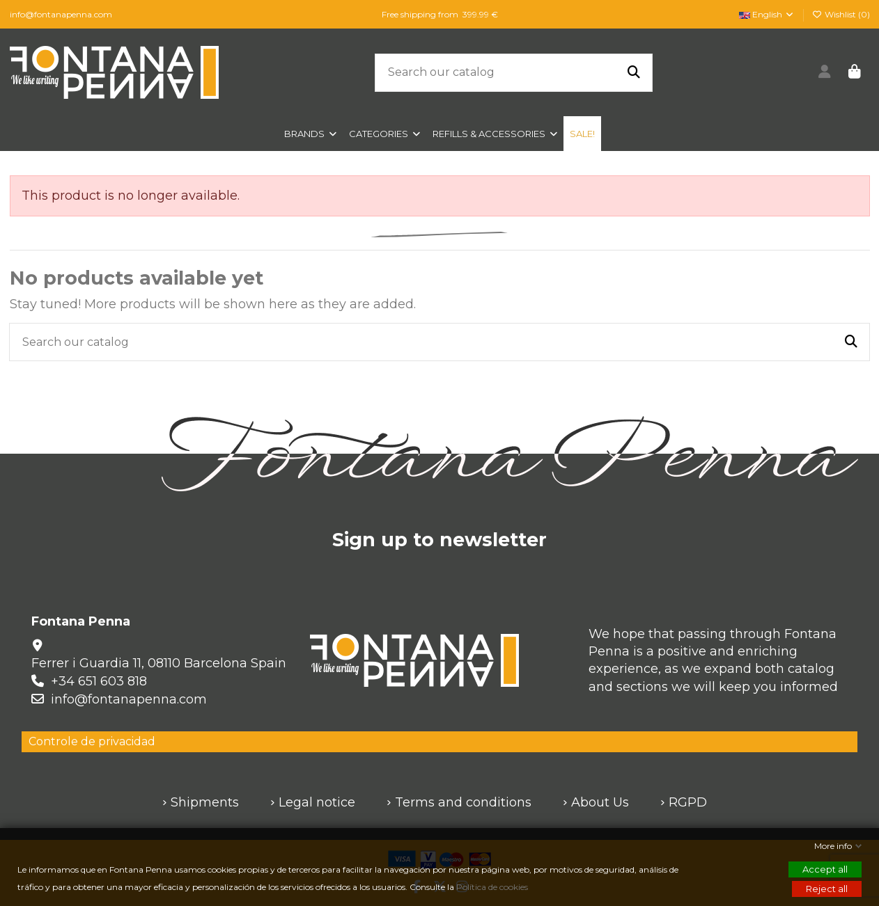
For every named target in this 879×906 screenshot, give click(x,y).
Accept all (825, 869)
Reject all (827, 888)
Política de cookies (493, 887)
